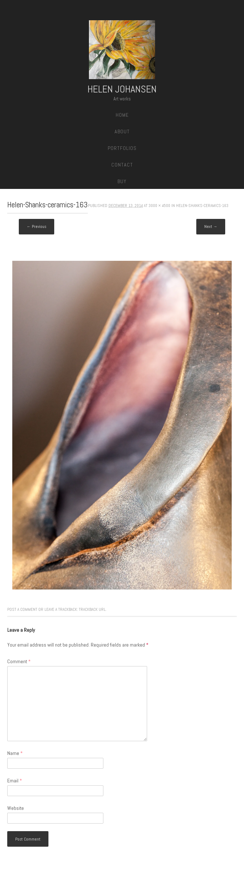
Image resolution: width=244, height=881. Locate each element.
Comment (19, 661)
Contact (122, 164)
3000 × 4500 (159, 205)
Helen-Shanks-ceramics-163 (202, 205)
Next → (210, 226)
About (122, 131)
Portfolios (122, 148)
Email (14, 780)
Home (122, 115)
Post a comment (22, 609)
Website (15, 808)
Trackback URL (92, 609)
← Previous (36, 226)
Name (15, 753)
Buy (122, 181)
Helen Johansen (122, 89)
